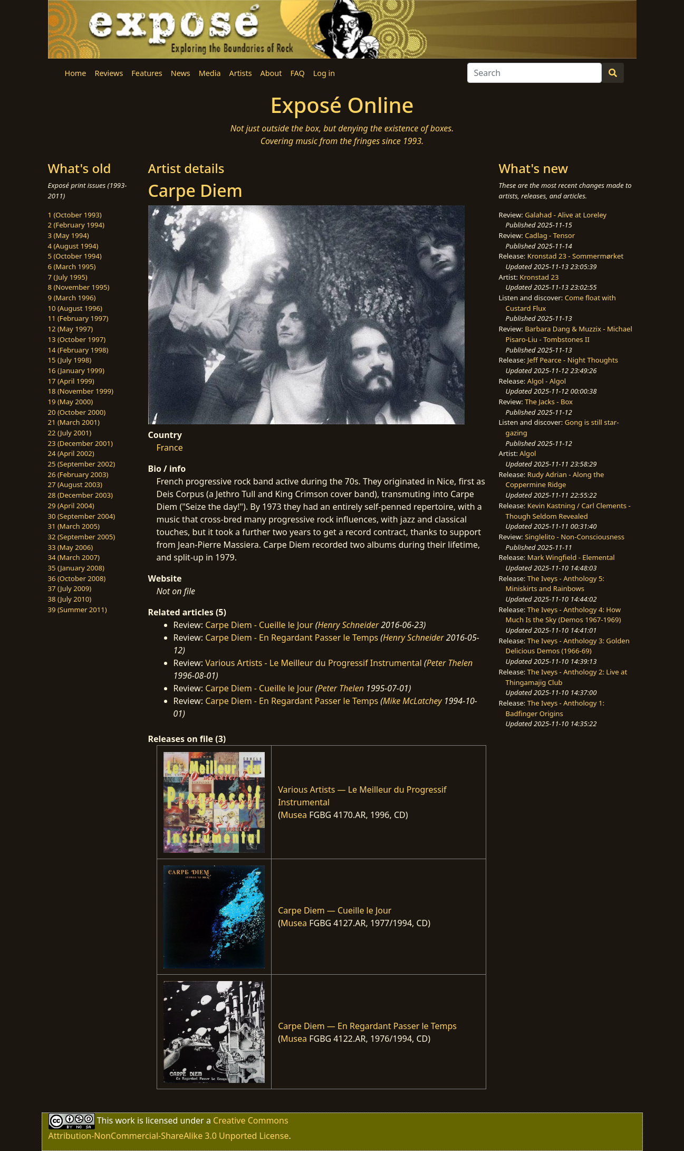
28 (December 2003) (80, 495)
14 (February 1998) (78, 350)
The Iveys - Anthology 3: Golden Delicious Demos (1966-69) (568, 646)
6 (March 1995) (72, 266)
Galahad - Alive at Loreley (565, 215)
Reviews (108, 73)
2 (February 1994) (76, 225)
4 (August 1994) (73, 246)
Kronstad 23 (538, 277)
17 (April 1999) (71, 381)
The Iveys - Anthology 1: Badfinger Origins (555, 708)
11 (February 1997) (78, 318)
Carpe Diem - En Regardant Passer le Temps (291, 637)
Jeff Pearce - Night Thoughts (572, 360)
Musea (294, 815)
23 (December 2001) (80, 443)
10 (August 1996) (75, 308)
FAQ (297, 73)
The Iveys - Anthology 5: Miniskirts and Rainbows (555, 584)
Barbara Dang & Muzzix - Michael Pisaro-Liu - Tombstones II (569, 334)
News (180, 73)
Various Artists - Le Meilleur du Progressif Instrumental (313, 663)
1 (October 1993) (75, 215)
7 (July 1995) (68, 277)
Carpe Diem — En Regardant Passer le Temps (367, 1026)
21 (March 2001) (74, 422)
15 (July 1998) (70, 360)
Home (75, 73)
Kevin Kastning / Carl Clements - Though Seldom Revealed (568, 511)
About (271, 73)
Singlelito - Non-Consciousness (574, 536)
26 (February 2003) (78, 474)
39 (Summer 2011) (77, 609)
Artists (240, 73)
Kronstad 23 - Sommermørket (575, 256)
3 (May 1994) (68, 235)
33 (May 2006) (70, 547)
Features (146, 73)
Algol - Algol (546, 381)
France (170, 447)
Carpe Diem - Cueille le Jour (259, 625)
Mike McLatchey (412, 701)
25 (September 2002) (81, 464)
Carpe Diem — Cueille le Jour (334, 910)
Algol (527, 453)
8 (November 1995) (79, 287)
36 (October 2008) (77, 578)
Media (210, 73)
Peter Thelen (450, 663)
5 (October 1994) (75, 256)
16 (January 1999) (76, 370)
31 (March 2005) (74, 526)
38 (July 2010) (70, 599)
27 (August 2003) (75, 484)
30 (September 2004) (81, 516)
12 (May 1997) (70, 329)
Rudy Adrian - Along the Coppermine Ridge (555, 480)
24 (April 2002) (71, 453)
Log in (324, 73)
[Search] (534, 73)
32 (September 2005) (81, 536)
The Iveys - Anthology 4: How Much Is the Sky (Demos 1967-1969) (563, 615)
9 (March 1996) (72, 297)
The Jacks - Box (549, 401)
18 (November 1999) (81, 391)
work (124, 1120)
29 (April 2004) (71, 505)
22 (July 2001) (70, 432)
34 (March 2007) (74, 557)
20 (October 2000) (77, 412)
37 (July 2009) (70, 588)
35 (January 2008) (76, 568)
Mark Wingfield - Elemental (571, 557)
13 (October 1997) (77, 339)
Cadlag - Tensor (550, 235)
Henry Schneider (348, 625)
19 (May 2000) (70, 401)
